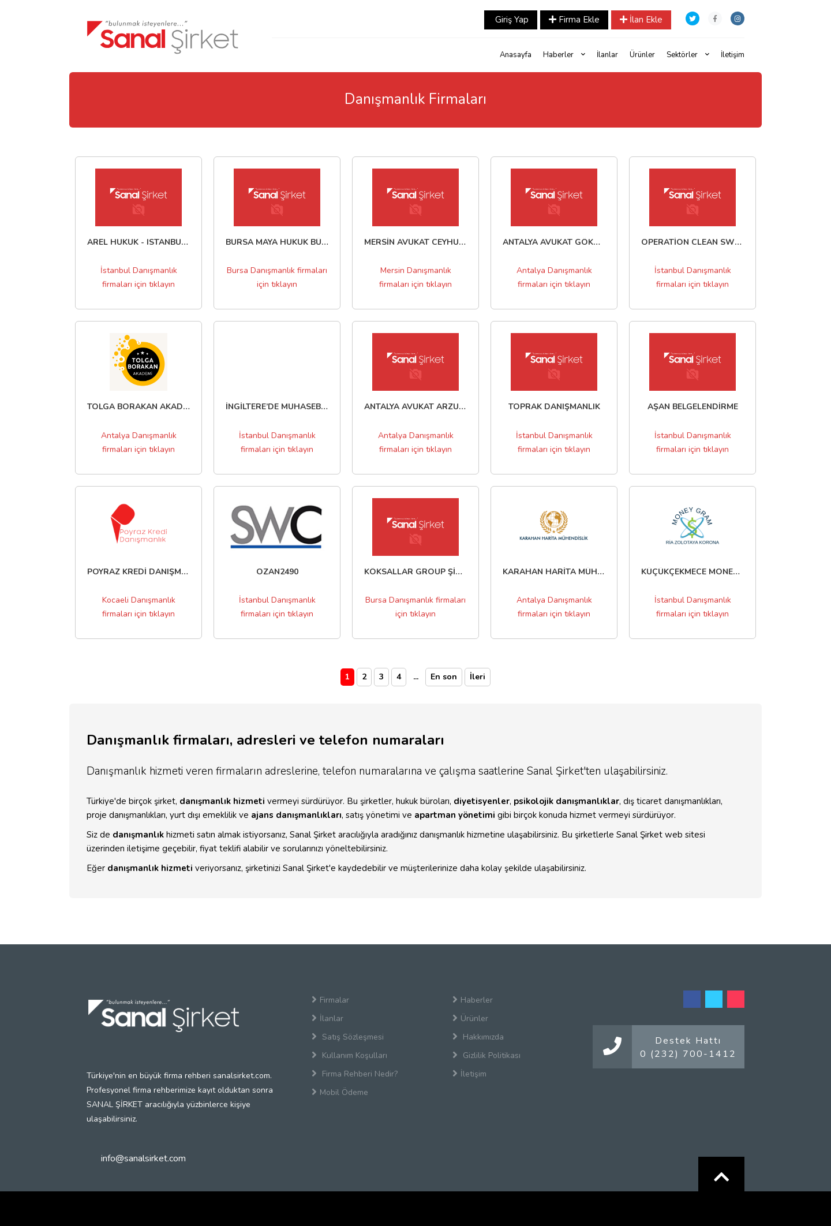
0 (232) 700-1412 (688, 1054)
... (415, 676)
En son (444, 676)
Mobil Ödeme (340, 1092)
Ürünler (642, 55)
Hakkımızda (478, 1036)
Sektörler (688, 55)
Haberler (564, 55)
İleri (477, 676)
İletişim (732, 55)
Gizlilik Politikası (486, 1055)
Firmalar (330, 1000)
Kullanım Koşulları (349, 1055)
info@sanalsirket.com (143, 1158)
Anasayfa (515, 55)
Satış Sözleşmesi (348, 1036)
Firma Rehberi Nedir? (355, 1073)
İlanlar (607, 55)
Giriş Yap (511, 19)
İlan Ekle (641, 19)
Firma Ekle (574, 19)
